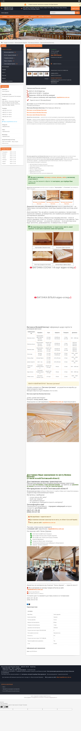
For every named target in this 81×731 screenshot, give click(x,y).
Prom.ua (48, 696)
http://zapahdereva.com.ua (64, 677)
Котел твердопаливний (10, 55)
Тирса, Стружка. (8, 61)
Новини (4, 69)
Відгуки (4, 78)
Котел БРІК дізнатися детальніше (11, 691)
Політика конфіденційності (50, 697)
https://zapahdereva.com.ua (10, 121)
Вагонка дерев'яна (9, 52)
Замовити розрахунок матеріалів (11, 689)
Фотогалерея (5, 66)
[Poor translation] (6, 707)
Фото (4, 687)
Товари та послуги (14, 16)
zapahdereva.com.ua (63, 97)
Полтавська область (33, 42)
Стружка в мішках (8, 58)
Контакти (34, 16)
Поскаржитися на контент (37, 697)
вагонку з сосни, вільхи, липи (55, 177)
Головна (4, 16)
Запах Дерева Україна (21, 42)
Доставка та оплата (45, 16)
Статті (3, 72)
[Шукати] (77, 12)
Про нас (26, 16)
